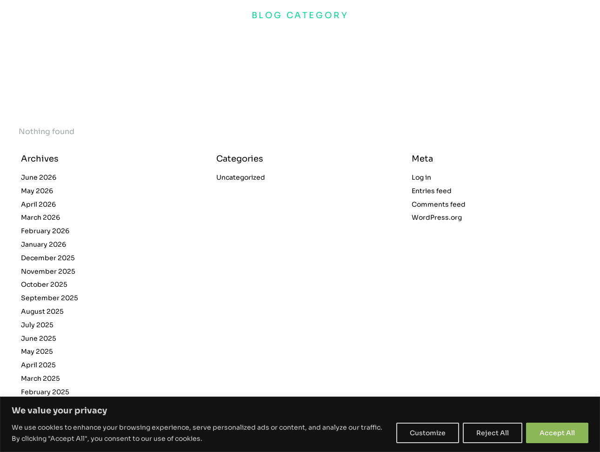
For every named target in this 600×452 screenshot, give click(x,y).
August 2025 (42, 311)
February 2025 (45, 392)
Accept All (557, 433)
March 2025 (40, 378)
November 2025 (48, 271)
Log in (421, 177)
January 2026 (43, 244)
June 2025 (38, 338)
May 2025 (37, 351)
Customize (428, 433)
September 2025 (49, 298)
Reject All (492, 433)
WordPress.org (437, 217)
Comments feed (439, 204)
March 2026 (40, 217)
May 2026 (37, 191)
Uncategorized (240, 177)
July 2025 (37, 325)
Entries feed (432, 191)
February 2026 (45, 231)
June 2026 (38, 177)
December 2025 (48, 258)
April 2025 (38, 365)
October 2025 (44, 284)
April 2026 (38, 204)
